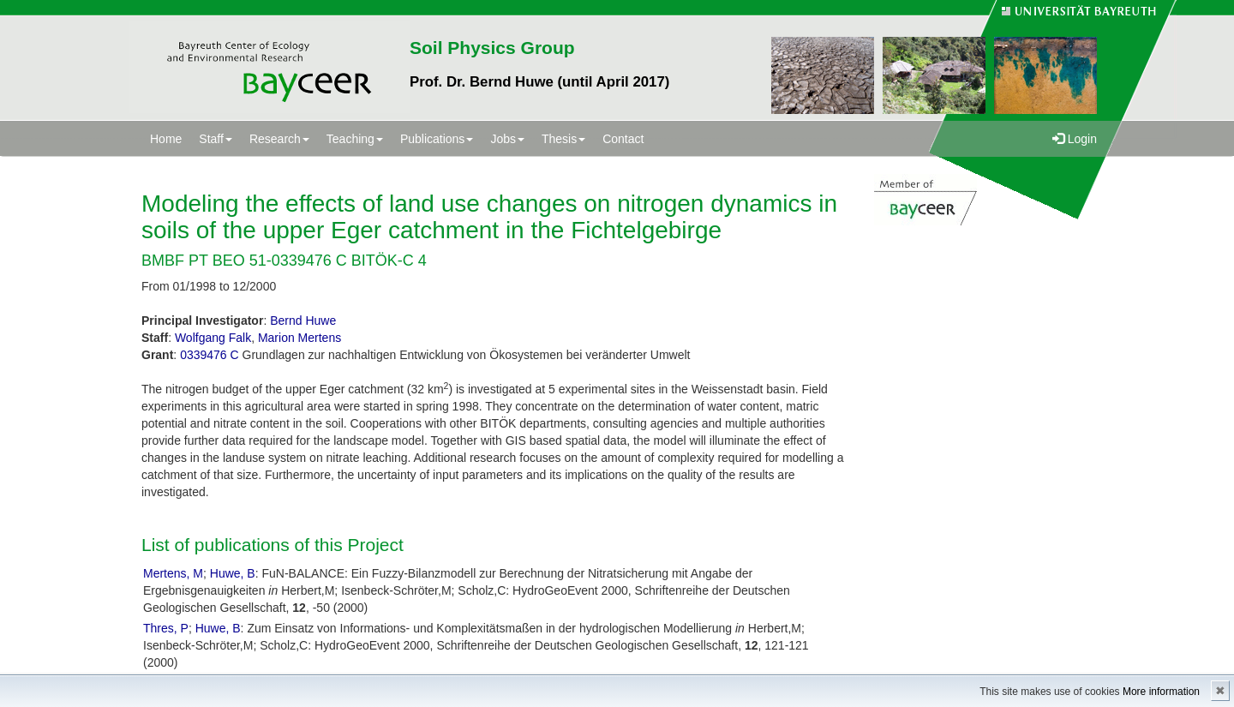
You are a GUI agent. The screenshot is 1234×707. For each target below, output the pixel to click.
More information (1161, 692)
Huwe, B (232, 573)
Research (279, 139)
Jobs (507, 139)
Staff (215, 139)
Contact (623, 139)
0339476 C (209, 355)
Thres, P (166, 628)
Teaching (354, 139)
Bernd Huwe (303, 320)
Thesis (563, 139)
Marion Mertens (299, 338)
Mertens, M (173, 573)
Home (166, 139)
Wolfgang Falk (213, 338)
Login (1074, 139)
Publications (437, 139)
